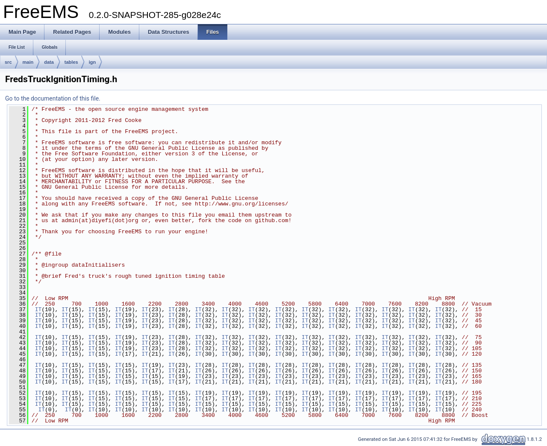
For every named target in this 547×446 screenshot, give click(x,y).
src (8, 62)
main (28, 62)
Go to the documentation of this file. (52, 98)
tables (71, 62)
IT (38, 309)
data (49, 62)
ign (92, 62)
